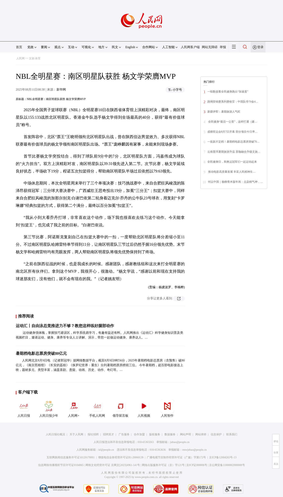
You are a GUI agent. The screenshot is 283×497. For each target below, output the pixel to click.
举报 (223, 47)
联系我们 (231, 434)
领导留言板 (120, 408)
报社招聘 (93, 434)
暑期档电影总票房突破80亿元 (41, 353)
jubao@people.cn (179, 442)
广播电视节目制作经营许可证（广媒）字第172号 (176, 457)
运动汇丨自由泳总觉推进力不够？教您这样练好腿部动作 (65, 326)
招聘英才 (108, 434)
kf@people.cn (106, 449)
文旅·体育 (35, 58)
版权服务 (154, 434)
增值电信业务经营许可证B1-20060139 (120, 457)
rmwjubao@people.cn (194, 449)
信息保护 (216, 434)
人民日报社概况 (55, 434)
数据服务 (169, 434)
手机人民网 (97, 408)
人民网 (20, 58)
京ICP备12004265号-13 (222, 457)
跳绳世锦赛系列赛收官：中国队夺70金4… (232, 101)
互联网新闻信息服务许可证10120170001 (71, 457)
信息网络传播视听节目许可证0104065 (61, 465)
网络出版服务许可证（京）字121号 (163, 465)
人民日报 (24, 408)
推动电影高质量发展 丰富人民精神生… (231, 171)
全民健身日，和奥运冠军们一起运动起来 (232, 161)
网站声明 (185, 434)
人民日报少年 (48, 408)
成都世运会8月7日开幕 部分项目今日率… (232, 131)
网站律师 (200, 434)
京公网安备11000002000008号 (227, 465)
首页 (19, 47)
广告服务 (124, 434)
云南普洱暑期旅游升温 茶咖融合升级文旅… (233, 151)
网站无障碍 (210, 47)
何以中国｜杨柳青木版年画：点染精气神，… (235, 181)
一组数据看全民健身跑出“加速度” (227, 91)
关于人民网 (76, 434)
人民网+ (74, 408)
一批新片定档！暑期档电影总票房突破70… (233, 141)
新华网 (61, 89)
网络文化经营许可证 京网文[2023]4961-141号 (112, 465)
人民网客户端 (190, 47)
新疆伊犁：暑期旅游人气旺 (223, 111)
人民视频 (144, 408)
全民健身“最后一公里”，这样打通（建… (232, 121)
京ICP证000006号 (196, 465)
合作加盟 (139, 434)
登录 (260, 47)
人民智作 (167, 408)
